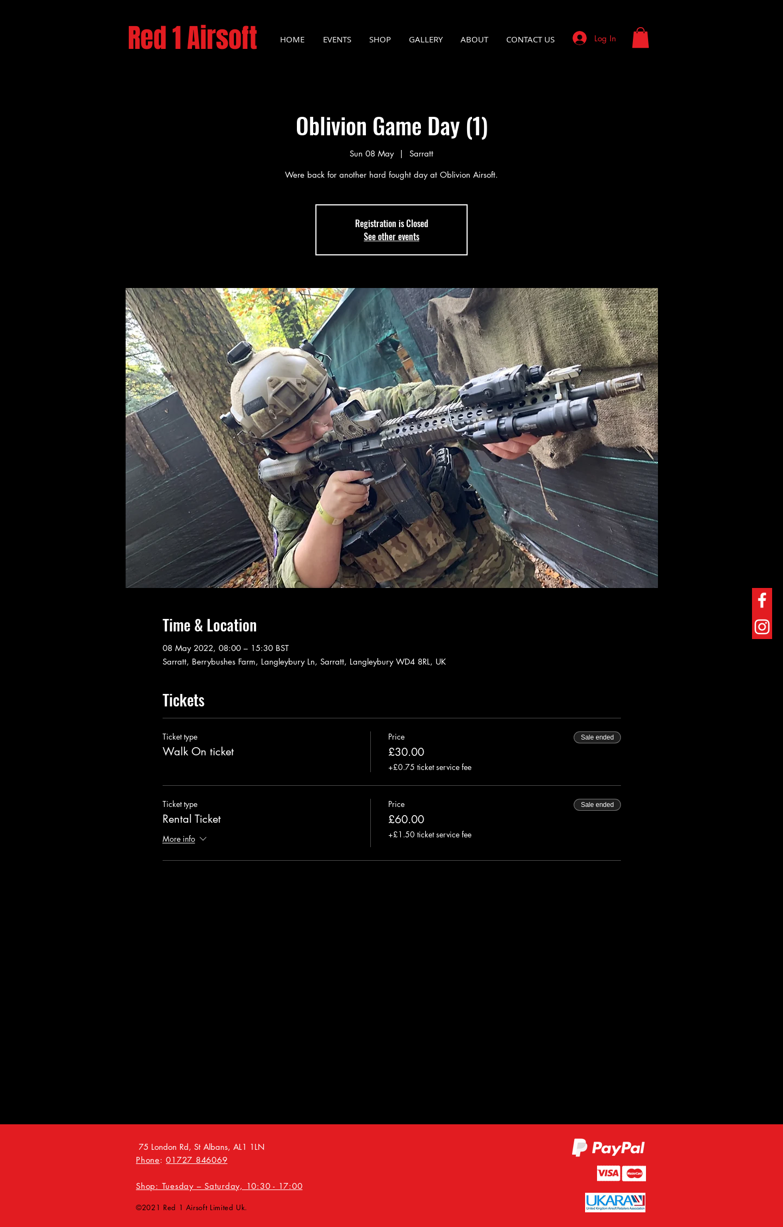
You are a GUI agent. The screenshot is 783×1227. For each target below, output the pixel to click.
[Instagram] (762, 627)
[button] (640, 37)
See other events (391, 236)
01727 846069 (196, 1160)
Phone (148, 1160)
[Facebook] (762, 600)
